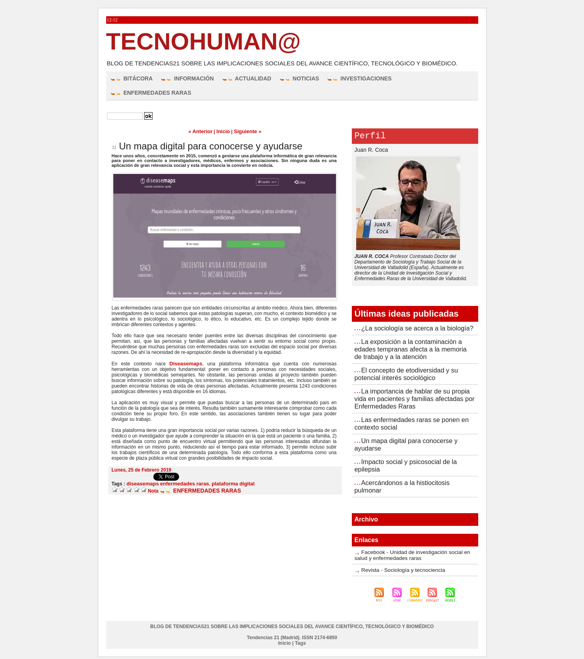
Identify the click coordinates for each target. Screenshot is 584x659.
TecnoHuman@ (203, 41)
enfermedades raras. (181, 482)
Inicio (223, 131)
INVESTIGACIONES (359, 78)
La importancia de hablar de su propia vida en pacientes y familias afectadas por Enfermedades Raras (413, 397)
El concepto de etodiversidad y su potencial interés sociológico (405, 374)
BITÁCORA (131, 78)
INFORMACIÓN (187, 78)
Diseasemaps (185, 363)
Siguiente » (246, 131)
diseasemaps (141, 482)
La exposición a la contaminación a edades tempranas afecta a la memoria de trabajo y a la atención (414, 350)
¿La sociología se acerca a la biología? (416, 330)
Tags (300, 637)
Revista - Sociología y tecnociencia (398, 564)
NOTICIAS (299, 78)
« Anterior (202, 131)
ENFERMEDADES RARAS (150, 93)
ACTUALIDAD (246, 78)
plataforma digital (225, 482)
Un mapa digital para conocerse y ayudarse (210, 145)
